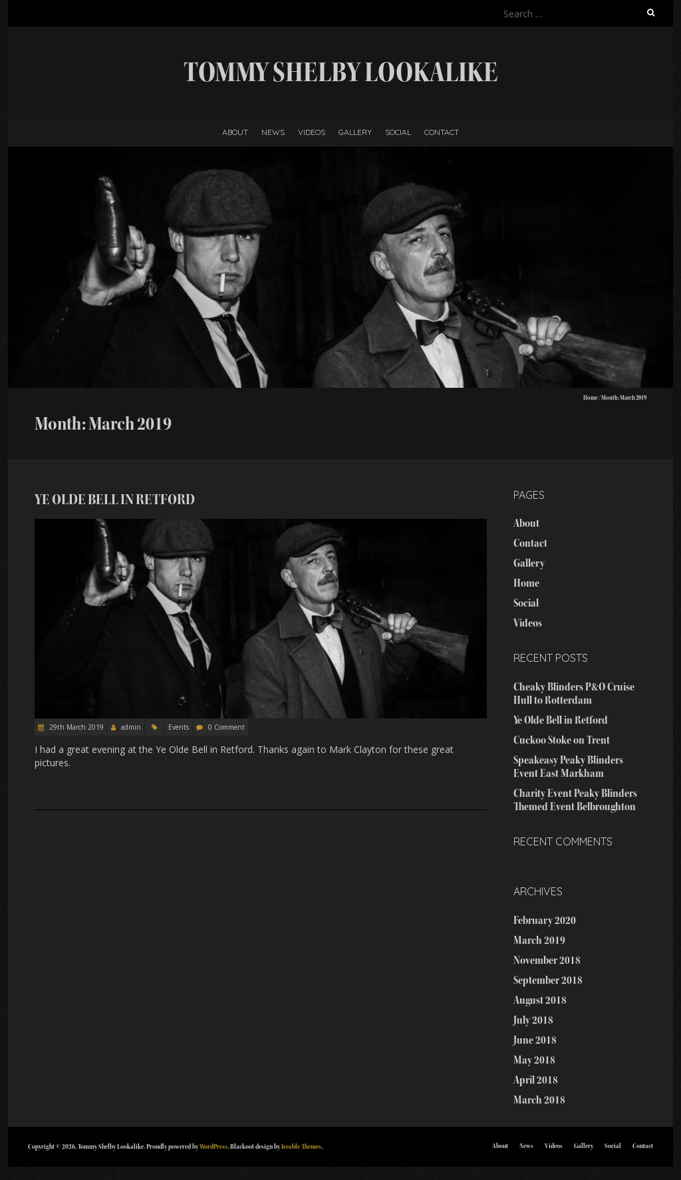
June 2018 (535, 1040)
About (235, 132)
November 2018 (547, 960)
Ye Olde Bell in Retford (115, 499)
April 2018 (535, 1080)
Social (398, 132)
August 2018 (540, 1000)
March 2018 (539, 1100)
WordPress (213, 1146)
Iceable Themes (301, 1146)
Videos (311, 132)
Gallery (355, 132)
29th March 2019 (75, 727)
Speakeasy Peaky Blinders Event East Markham (568, 766)
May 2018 (534, 1060)
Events (178, 727)
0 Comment (226, 727)
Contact (441, 132)
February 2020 (544, 920)
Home (590, 398)
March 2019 (539, 940)
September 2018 (548, 980)
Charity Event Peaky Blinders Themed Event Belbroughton (575, 799)
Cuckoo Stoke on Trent (561, 740)
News (273, 132)
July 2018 (533, 1020)
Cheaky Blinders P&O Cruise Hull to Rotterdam (573, 693)
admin (131, 727)
